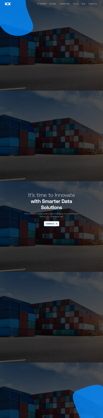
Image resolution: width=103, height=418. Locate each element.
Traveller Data (64, 4)
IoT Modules (41, 4)
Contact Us (93, 4)
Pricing (75, 4)
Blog (83, 4)
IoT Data (53, 4)
